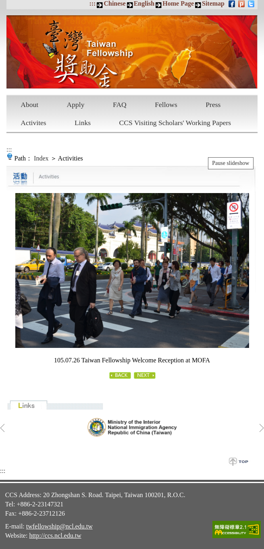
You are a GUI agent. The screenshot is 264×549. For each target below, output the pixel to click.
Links (83, 123)
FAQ (120, 105)
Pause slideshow (230, 163)
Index (41, 158)
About (29, 105)
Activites (33, 123)
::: (92, 3)
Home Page (178, 3)
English (144, 3)
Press (213, 105)
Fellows (166, 105)
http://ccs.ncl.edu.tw (55, 535)
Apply (76, 105)
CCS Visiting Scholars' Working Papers (175, 123)
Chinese (114, 3)
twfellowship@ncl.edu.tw (59, 526)
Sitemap (213, 3)
